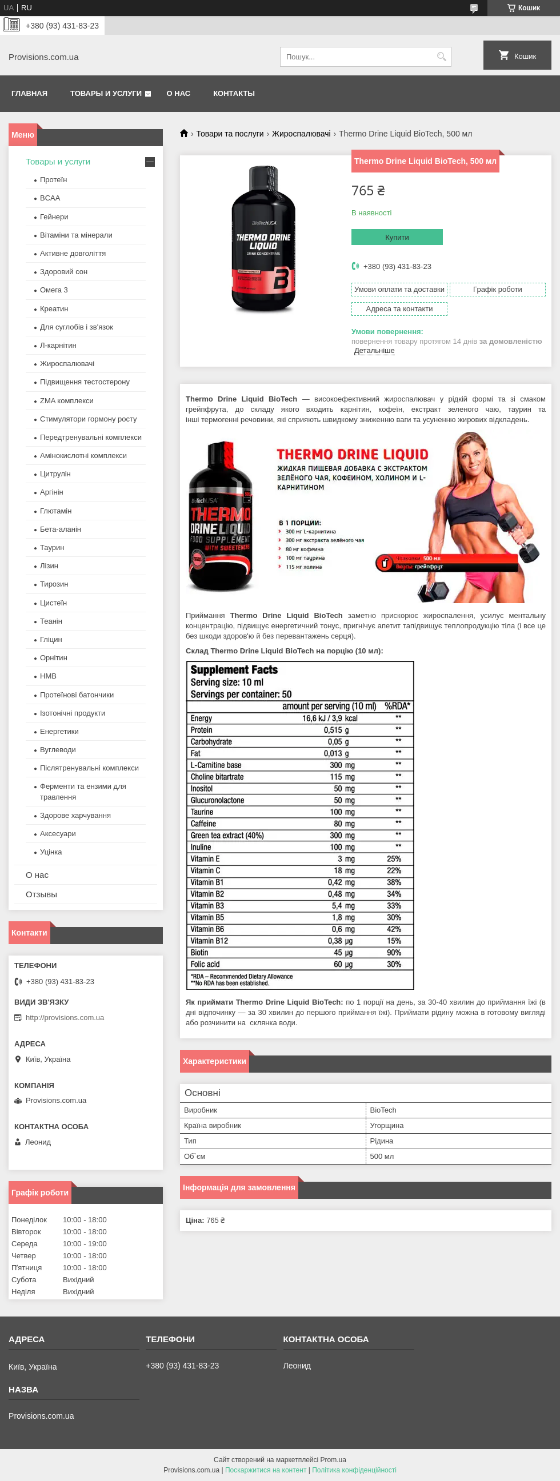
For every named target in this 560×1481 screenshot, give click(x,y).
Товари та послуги (229, 133)
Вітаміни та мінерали (76, 235)
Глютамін (55, 511)
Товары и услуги (106, 93)
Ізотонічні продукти (72, 713)
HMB (48, 676)
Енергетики (59, 731)
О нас (179, 93)
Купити (397, 237)
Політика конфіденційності (354, 1470)
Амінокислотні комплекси (83, 455)
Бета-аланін (60, 529)
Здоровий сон (63, 271)
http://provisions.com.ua (65, 1017)
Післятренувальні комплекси (89, 768)
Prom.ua (333, 1460)
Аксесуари (58, 833)
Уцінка (51, 852)
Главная (29, 93)
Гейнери (54, 216)
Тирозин (54, 584)
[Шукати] (441, 57)
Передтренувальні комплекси (91, 437)
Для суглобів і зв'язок (76, 327)
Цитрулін (55, 473)
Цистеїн (53, 603)
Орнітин (53, 657)
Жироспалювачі (301, 133)
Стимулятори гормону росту (88, 419)
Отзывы (41, 894)
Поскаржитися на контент (265, 1470)
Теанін (51, 621)
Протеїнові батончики (77, 695)
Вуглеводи (58, 749)
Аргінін (51, 492)
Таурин (52, 547)
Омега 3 (54, 290)
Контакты (234, 93)
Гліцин (51, 639)
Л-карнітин (58, 345)
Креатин (54, 308)
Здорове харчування (75, 815)
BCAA (50, 198)
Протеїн (53, 179)
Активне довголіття (73, 253)
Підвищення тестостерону (85, 382)
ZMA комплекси (67, 400)
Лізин (49, 565)
